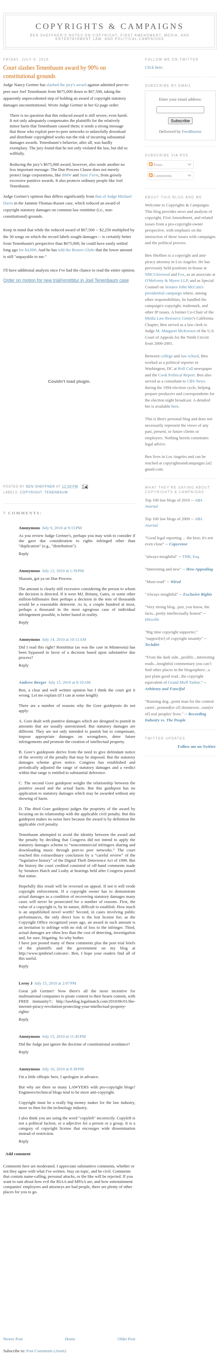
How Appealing (199, 569)
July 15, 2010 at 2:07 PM (55, 983)
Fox (181, 274)
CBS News (196, 381)
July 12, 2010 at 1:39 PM (63, 570)
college (167, 355)
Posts (156, 164)
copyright (31, 492)
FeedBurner (192, 131)
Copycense (178, 543)
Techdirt (152, 644)
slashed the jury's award (66, 84)
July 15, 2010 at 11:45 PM (64, 1036)
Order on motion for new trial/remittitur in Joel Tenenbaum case (66, 280)
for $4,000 (27, 249)
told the (76, 249)
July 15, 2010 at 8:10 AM (69, 682)
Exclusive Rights (197, 594)
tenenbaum (56, 492)
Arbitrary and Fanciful (165, 688)
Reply (24, 553)
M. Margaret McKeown (176, 330)
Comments (160, 175)
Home (70, 1338)
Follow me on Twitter (197, 746)
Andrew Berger (32, 682)
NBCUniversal (157, 274)
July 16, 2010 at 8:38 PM (63, 1068)
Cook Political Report (176, 374)
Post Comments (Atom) (46, 1350)
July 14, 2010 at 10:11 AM (64, 639)
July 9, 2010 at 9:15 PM (61, 527)
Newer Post (13, 1338)
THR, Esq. (191, 556)
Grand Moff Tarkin (184, 682)
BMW (67, 175)
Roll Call (185, 368)
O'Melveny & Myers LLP (166, 280)
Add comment (18, 1153)
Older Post (126, 1338)
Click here (153, 67)
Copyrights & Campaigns (109, 26)
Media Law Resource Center (169, 318)
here (174, 406)
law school (190, 355)
